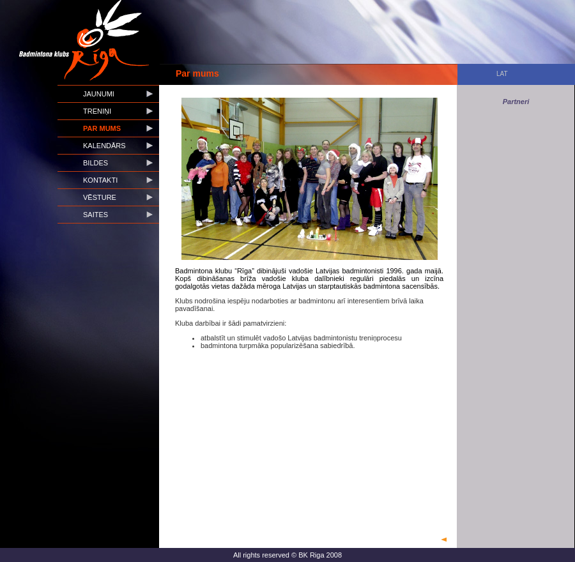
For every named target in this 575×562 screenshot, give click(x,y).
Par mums (102, 128)
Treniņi (97, 111)
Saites (95, 214)
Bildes (95, 163)
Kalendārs (104, 145)
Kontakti (100, 180)
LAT (502, 73)
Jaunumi (98, 94)
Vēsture (99, 197)
